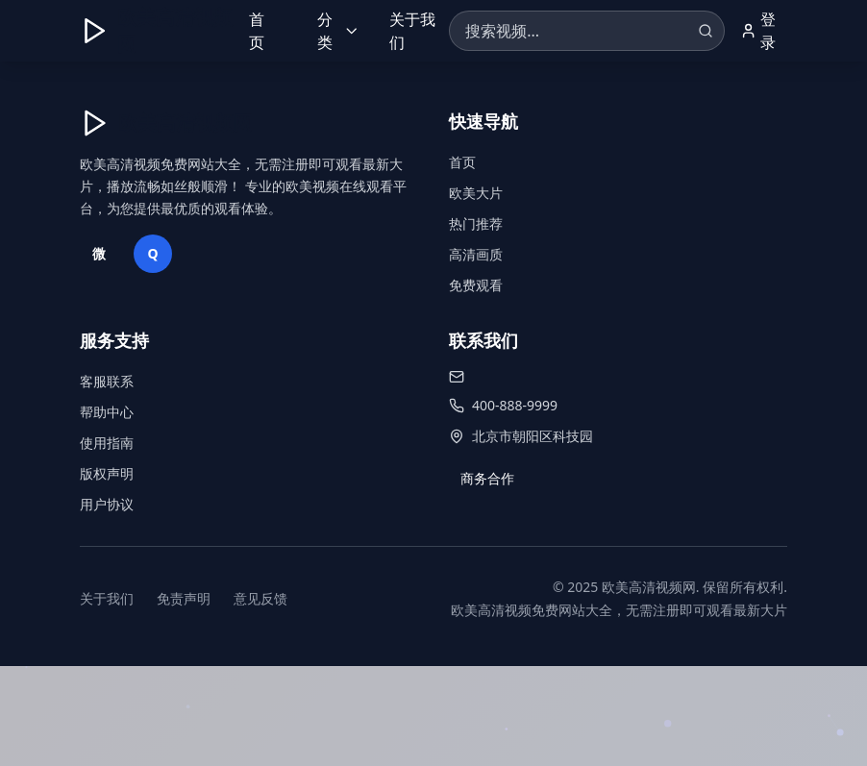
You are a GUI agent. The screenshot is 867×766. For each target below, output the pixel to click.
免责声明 (184, 598)
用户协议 (107, 504)
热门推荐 (476, 223)
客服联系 (107, 381)
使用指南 (107, 442)
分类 (338, 31)
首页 (256, 31)
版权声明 (107, 473)
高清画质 (476, 254)
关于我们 (412, 31)
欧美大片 (476, 193)
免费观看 (476, 285)
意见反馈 (260, 598)
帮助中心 (107, 412)
